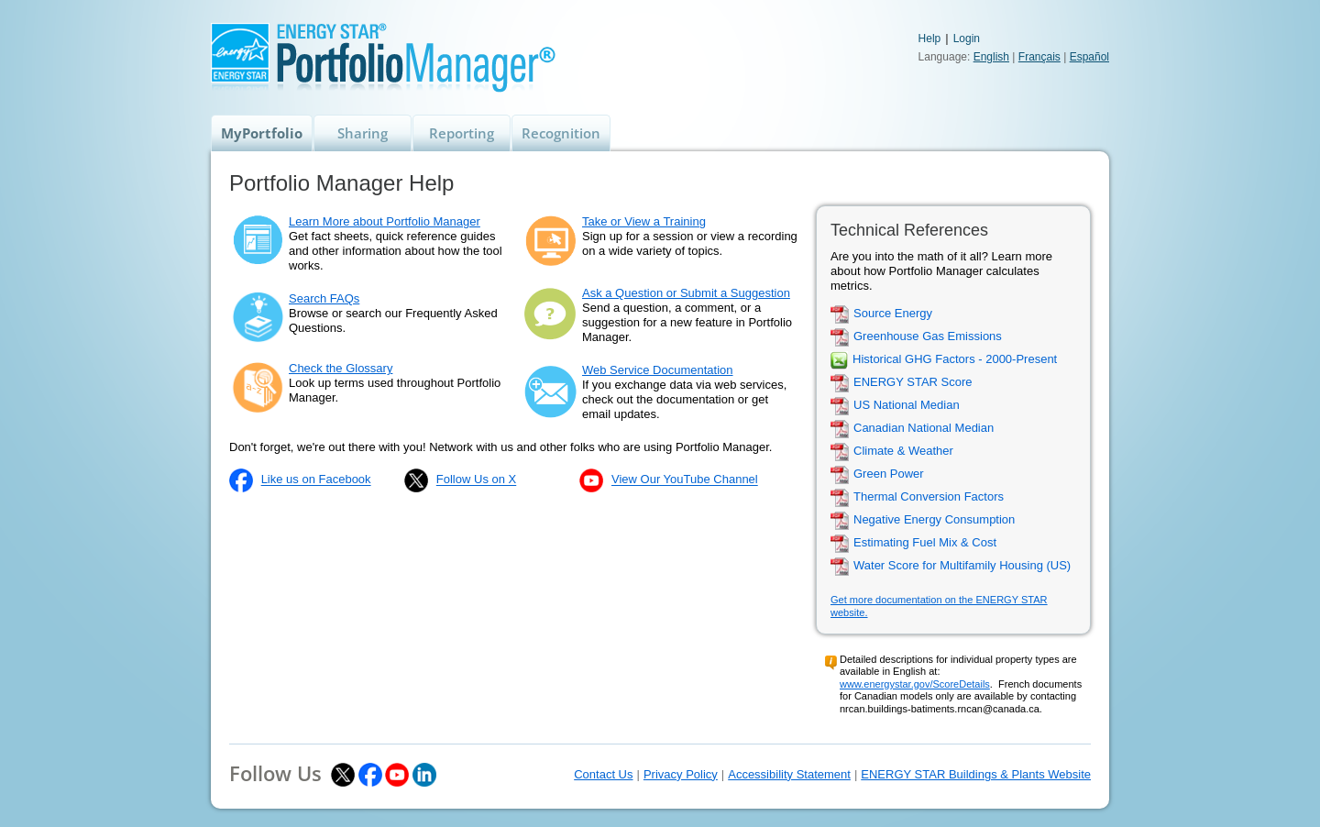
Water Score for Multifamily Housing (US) (962, 566)
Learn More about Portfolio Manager (384, 221)
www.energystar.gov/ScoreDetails (915, 683)
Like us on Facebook (316, 480)
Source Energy (892, 314)
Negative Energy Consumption (934, 520)
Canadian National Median (923, 429)
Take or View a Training (644, 221)
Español (1089, 56)
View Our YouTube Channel (684, 480)
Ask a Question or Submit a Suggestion (686, 293)
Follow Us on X (476, 480)
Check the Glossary (340, 368)
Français (1039, 56)
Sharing (362, 133)
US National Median (906, 406)
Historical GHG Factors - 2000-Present (954, 360)
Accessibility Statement (789, 774)
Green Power (888, 474)
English (991, 56)
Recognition (561, 133)
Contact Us (603, 774)
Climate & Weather (903, 451)
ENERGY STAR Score (913, 383)
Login (966, 38)
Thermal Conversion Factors (928, 497)
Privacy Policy (681, 774)
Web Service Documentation (657, 370)
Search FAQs (324, 298)
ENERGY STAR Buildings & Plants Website (976, 774)
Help (929, 38)
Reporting (461, 133)
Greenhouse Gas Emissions (927, 337)
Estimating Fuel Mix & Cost (924, 543)
